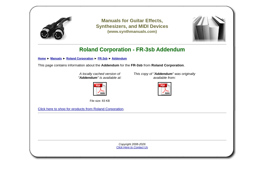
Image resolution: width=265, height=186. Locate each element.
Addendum (119, 58)
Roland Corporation (79, 58)
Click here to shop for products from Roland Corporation (80, 109)
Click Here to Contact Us (132, 147)
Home (42, 58)
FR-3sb (103, 58)
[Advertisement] (132, 126)
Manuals (56, 58)
